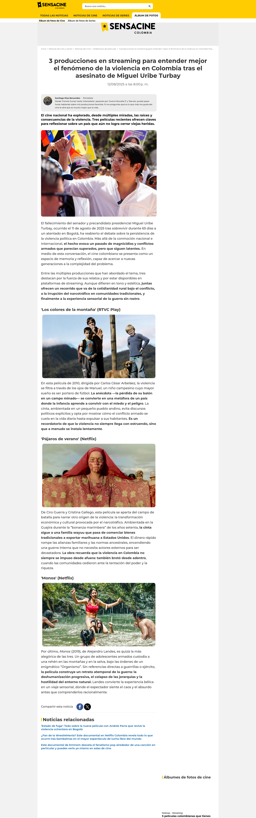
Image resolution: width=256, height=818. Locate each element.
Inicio (43, 63)
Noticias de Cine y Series (60, 63)
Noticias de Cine (83, 63)
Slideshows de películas (104, 63)
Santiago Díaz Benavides (67, 112)
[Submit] (150, 6)
